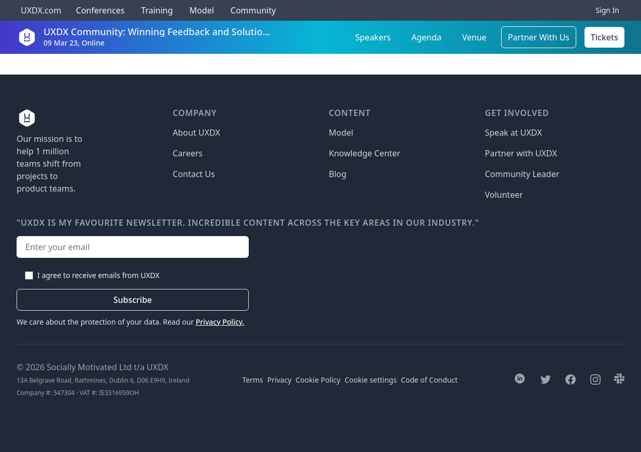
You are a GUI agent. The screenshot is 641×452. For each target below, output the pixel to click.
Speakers (373, 37)
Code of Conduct (429, 380)
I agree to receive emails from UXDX (98, 275)
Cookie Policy (318, 380)
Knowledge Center (365, 153)
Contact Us (194, 174)
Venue (474, 37)
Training (157, 10)
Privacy (279, 380)
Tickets (604, 37)
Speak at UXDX (513, 132)
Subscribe (132, 299)
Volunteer (504, 194)
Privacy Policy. (220, 322)
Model (202, 10)
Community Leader (522, 174)
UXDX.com (41, 10)
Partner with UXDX (521, 153)
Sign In (607, 10)
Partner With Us (538, 37)
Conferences (99, 10)
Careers (188, 153)
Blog (338, 174)
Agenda (426, 37)
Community (253, 10)
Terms (253, 380)
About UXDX (196, 132)
